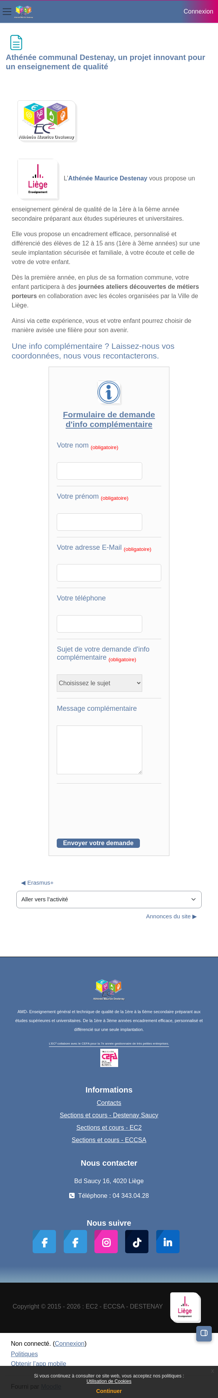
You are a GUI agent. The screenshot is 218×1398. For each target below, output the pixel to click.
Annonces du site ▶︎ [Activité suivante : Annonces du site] (171, 916)
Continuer (109, 1391)
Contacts (109, 1103)
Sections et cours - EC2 (108, 1127)
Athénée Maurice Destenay (108, 178)
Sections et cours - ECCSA (109, 1140)
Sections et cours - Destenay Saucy (109, 1115)
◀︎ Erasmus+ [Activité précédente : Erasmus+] (37, 882)
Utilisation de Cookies (109, 1381)
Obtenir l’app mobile (38, 1363)
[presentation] (116, 805)
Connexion (199, 11)
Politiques (24, 1354)
